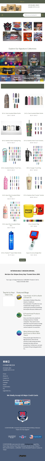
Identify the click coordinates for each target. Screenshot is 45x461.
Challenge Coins (29, 444)
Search (4, 384)
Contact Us (6, 378)
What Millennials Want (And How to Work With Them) (31, 333)
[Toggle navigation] (2, 15)
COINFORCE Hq (6, 387)
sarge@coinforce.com (34, 7)
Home (4, 374)
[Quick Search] (32, 15)
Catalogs (5, 382)
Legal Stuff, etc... (7, 390)
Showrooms (6, 380)
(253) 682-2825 (33, 5)
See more (22, 260)
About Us (5, 376)
